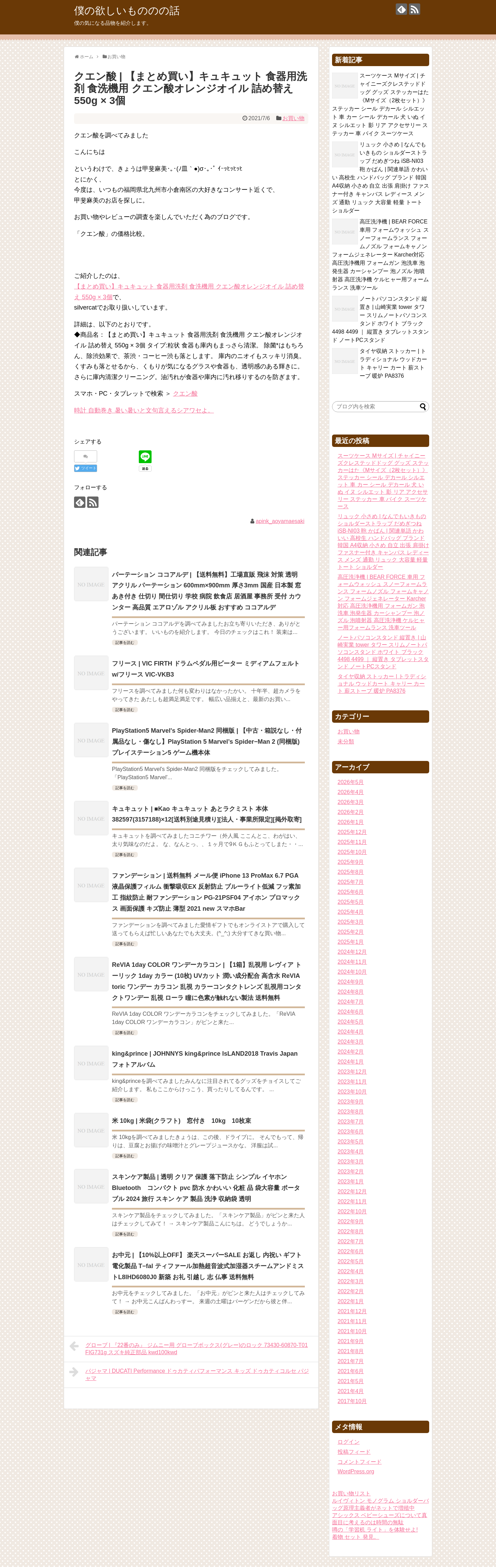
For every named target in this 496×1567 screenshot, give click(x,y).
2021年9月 (351, 1341)
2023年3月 (351, 1161)
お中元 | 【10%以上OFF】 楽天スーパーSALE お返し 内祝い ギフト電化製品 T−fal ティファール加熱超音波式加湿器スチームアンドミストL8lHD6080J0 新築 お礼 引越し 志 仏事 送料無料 (208, 1266)
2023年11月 (352, 1082)
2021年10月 (352, 1331)
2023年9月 (351, 1102)
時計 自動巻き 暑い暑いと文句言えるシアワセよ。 (144, 410)
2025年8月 (351, 872)
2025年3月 (351, 922)
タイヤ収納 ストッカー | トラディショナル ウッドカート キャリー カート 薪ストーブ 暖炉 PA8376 (382, 683)
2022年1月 (351, 1301)
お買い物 (293, 118)
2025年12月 (352, 832)
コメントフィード (360, 1462)
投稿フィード (354, 1452)
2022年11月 (352, 1201)
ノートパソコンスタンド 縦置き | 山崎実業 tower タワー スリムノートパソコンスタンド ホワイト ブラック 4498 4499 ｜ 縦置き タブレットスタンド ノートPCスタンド (383, 652)
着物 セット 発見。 (355, 1537)
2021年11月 (352, 1321)
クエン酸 (185, 393)
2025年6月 (351, 892)
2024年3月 (351, 1042)
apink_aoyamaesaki (280, 521)
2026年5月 (351, 782)
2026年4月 (351, 792)
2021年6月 (351, 1371)
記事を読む (124, 642)
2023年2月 (351, 1171)
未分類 (346, 741)
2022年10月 (352, 1211)
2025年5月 (351, 902)
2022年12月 (352, 1191)
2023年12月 (352, 1072)
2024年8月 (351, 992)
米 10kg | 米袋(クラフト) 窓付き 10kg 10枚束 (181, 1120)
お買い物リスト (351, 1493)
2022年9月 (351, 1221)
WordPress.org (356, 1471)
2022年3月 (351, 1281)
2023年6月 (351, 1132)
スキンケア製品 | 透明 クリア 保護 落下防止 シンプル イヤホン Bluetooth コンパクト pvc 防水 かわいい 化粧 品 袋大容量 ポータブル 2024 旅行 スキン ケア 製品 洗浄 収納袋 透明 (206, 1187)
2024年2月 (351, 1052)
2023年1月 (351, 1181)
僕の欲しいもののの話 (127, 10)
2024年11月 (352, 962)
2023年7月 (351, 1122)
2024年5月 (351, 1022)
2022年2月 (351, 1291)
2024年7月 (351, 1002)
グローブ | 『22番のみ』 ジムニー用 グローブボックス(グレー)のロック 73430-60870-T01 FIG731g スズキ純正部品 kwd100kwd (188, 1347)
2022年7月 (351, 1241)
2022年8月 (351, 1231)
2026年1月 (351, 822)
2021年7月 (351, 1361)
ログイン (349, 1442)
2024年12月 (352, 952)
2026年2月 (351, 812)
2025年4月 (351, 912)
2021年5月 (351, 1381)
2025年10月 (352, 852)
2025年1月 (351, 942)
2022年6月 (351, 1251)
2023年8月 (351, 1112)
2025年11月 (352, 842)
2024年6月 (351, 1012)
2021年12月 (352, 1311)
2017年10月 (352, 1401)
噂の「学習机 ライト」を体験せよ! (375, 1530)
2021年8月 (351, 1351)
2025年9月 (351, 862)
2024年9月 (351, 982)
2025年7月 (351, 882)
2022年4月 (351, 1271)
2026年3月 (351, 802)
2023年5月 (351, 1142)
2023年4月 (351, 1152)
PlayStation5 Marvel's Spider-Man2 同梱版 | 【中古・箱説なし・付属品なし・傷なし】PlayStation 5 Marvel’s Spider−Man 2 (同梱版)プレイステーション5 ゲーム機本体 (207, 741)
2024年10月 (352, 972)
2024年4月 (351, 1032)
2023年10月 (352, 1092)
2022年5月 (351, 1261)
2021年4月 (351, 1391)
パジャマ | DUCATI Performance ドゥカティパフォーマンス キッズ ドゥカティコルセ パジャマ (189, 1373)
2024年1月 (351, 1062)
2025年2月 (351, 932)
